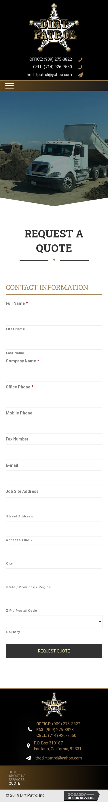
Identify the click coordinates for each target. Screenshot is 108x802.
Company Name (22, 361)
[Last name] (54, 342)
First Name (15, 329)
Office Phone (19, 387)
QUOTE (14, 783)
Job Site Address (22, 491)
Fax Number (17, 439)
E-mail (12, 465)
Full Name (17, 303)
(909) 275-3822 (58, 724)
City (9, 563)
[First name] (54, 318)
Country (13, 632)
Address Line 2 (19, 540)
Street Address (19, 516)
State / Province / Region (28, 587)
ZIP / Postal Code (21, 611)
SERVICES (16, 779)
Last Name (15, 353)
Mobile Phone (19, 413)
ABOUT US (17, 776)
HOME (13, 772)
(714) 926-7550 (56, 735)
